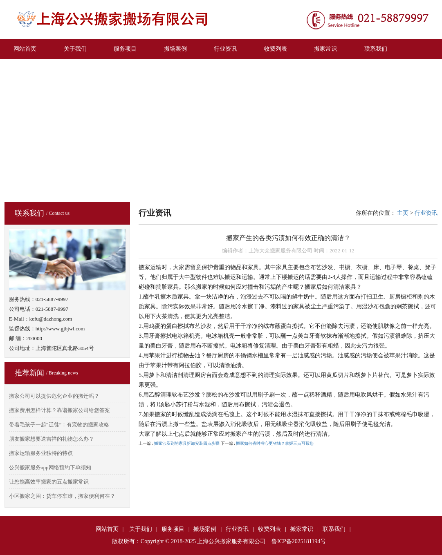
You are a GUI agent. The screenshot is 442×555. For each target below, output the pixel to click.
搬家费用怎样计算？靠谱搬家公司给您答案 (59, 410)
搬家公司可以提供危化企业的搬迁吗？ (54, 396)
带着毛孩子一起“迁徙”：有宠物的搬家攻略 (59, 424)
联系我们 (375, 49)
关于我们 (75, 49)
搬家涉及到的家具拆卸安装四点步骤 (187, 443)
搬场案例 (175, 49)
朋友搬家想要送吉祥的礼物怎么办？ (51, 439)
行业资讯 (225, 49)
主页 (402, 213)
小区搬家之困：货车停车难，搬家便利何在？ (62, 496)
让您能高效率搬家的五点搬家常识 (49, 482)
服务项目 (125, 49)
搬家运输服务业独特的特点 (41, 453)
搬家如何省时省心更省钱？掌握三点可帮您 (275, 443)
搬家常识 (325, 49)
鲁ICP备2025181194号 (298, 541)
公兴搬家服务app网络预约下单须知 (50, 467)
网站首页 (24, 49)
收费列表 (275, 49)
